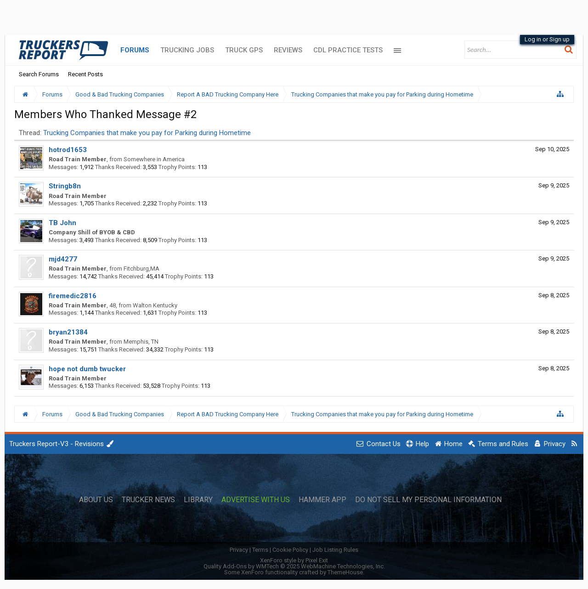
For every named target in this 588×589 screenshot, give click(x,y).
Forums (134, 50)
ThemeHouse (345, 572)
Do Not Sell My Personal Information (428, 500)
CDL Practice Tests (348, 50)
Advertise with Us (255, 500)
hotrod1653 (68, 150)
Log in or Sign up (547, 39)
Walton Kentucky (155, 305)
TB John (62, 223)
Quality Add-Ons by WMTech (294, 566)
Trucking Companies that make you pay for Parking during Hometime (147, 133)
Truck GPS (244, 50)
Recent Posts (85, 74)
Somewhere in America (154, 159)
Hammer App (322, 500)
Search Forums (39, 74)
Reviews (288, 50)
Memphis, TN (141, 341)
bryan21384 (68, 332)
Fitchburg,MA (141, 268)
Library (198, 500)
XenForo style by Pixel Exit (294, 560)
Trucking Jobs (187, 50)
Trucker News (148, 500)
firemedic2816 (72, 296)
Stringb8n (65, 186)
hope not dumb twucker (87, 369)
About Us (96, 500)
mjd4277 (63, 259)
